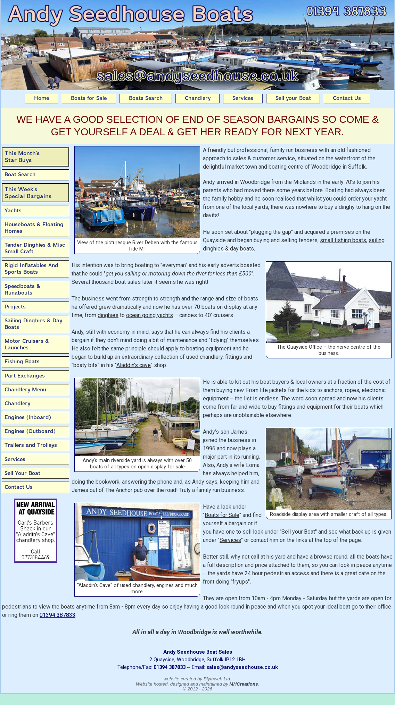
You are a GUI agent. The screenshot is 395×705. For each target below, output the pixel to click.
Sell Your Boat (22, 473)
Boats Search (146, 98)
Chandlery (198, 98)
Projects (15, 307)
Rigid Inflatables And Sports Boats (31, 268)
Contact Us (347, 98)
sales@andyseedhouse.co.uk (242, 667)
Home (41, 98)
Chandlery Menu (25, 390)
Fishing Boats (22, 361)
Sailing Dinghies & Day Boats (33, 323)
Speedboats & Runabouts (22, 289)
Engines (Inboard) (28, 417)
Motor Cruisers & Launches (27, 344)
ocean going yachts (149, 315)
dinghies (108, 315)
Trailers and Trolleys (31, 445)
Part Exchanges (25, 376)
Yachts (13, 210)
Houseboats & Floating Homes (34, 227)
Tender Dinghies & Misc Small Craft (35, 248)
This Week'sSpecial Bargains (28, 192)
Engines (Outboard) (30, 431)
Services (242, 98)
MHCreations (243, 684)
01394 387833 (57, 615)
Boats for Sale (89, 98)
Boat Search (20, 174)
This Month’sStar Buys (22, 156)
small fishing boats (343, 240)
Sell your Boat (293, 98)
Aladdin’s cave (133, 365)
